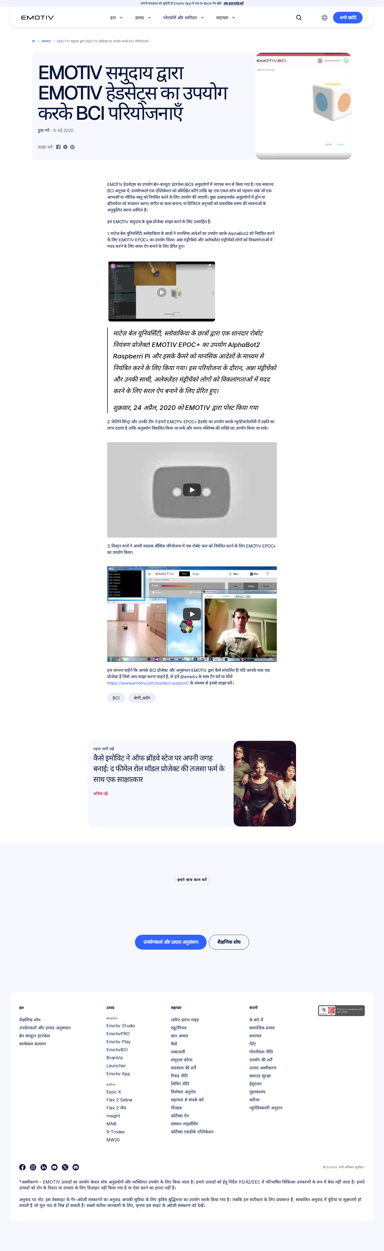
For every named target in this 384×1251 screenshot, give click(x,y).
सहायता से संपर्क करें (187, 1099)
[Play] (192, 489)
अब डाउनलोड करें (233, 3)
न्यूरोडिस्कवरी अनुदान (265, 1107)
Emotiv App (118, 1073)
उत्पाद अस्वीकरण (263, 1067)
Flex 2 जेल (116, 1107)
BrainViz (114, 1057)
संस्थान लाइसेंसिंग (184, 1123)
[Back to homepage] (37, 17)
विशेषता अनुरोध (183, 1091)
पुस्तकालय (257, 1091)
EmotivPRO (118, 1033)
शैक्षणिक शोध (30, 1019)
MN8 (111, 1123)
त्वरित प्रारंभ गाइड (185, 1019)
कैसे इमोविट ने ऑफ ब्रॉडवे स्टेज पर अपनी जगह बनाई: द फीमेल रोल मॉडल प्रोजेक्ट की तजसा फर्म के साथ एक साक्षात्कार (159, 768)
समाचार (46, 41)
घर (33, 41)
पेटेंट (252, 1043)
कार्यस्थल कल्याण (32, 1043)
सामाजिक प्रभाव (262, 1027)
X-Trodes (115, 1131)
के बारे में (256, 1019)
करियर (254, 1099)
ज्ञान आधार (179, 1035)
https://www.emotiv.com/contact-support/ (148, 683)
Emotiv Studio (120, 1025)
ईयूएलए (255, 1083)
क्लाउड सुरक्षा (260, 1075)
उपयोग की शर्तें (260, 1059)
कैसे (174, 1043)
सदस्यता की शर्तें (183, 1067)
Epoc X (113, 1091)
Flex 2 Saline (119, 1099)
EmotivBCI (117, 1049)
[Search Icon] (299, 17)
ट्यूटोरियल (179, 1027)
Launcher (116, 1065)
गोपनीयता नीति (261, 1051)
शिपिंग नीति (180, 1083)
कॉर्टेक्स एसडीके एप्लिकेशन (192, 1131)
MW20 (113, 1139)
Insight (113, 1115)
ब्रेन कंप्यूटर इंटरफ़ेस (34, 1035)
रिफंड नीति (179, 1075)
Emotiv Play (118, 1041)
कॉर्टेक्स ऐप (180, 1115)
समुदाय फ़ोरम (182, 1059)
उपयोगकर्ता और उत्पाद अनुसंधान (45, 1027)
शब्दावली (178, 1051)
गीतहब (176, 1107)
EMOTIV (197, 407)
